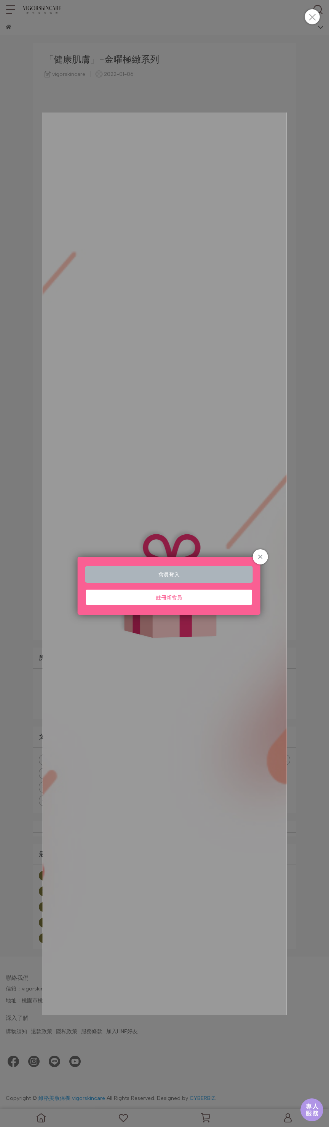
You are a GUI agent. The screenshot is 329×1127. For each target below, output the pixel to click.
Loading (164, 563)
